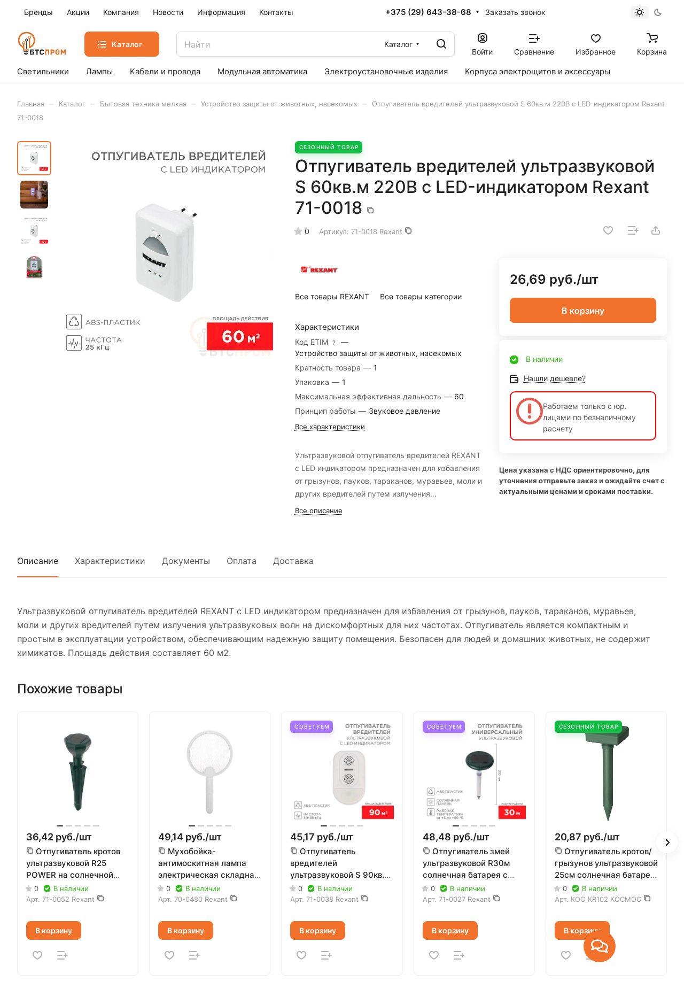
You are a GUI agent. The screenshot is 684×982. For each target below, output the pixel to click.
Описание (37, 560)
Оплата (241, 560)
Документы (186, 560)
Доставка (293, 560)
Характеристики (110, 560)
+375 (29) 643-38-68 (428, 12)
